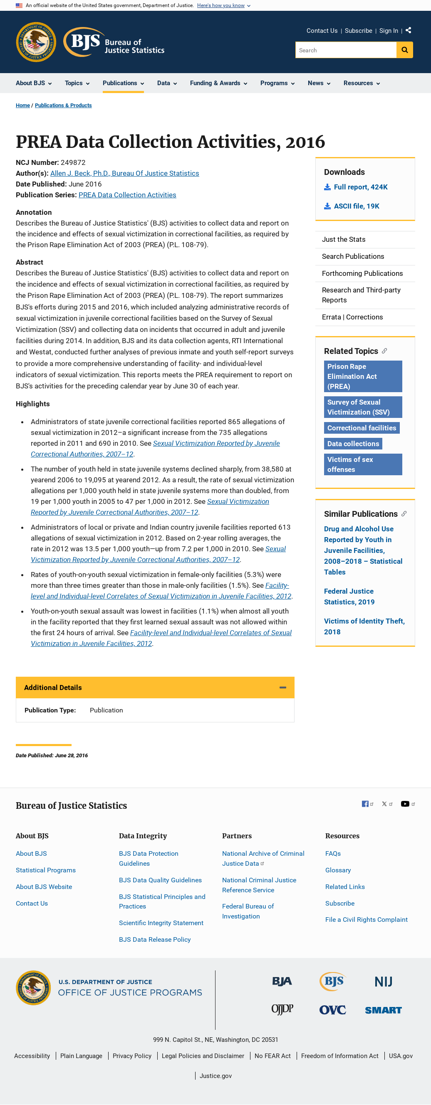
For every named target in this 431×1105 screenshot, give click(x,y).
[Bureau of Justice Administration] (282, 978)
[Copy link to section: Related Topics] (382, 350)
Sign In (388, 30)
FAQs (333, 853)
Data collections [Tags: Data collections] (353, 444)
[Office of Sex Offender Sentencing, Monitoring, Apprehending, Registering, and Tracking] (383, 1008)
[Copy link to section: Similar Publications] (402, 513)
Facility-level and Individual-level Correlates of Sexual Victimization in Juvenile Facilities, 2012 (161, 590)
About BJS (31, 853)
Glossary (338, 870)
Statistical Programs (46, 870)
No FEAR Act (273, 1056)
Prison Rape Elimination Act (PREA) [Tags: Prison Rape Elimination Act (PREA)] (352, 376)
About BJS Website (44, 887)
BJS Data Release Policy (155, 939)
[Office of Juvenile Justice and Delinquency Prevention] (282, 1012)
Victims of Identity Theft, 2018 (364, 626)
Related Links (345, 887)
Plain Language (81, 1056)
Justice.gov (216, 1076)
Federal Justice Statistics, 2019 (349, 596)
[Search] (345, 50)
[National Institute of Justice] (383, 978)
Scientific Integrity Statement (161, 923)
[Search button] (404, 50)
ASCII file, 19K (356, 206)
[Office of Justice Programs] (36, 42)
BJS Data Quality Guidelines (160, 880)
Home (23, 105)
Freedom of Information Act (340, 1056)
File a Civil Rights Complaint (366, 919)
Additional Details (53, 687)
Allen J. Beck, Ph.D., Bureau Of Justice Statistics (124, 173)
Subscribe (358, 30)
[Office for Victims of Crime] (333, 1010)
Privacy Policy (132, 1056)
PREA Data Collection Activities (127, 195)
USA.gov (401, 1056)
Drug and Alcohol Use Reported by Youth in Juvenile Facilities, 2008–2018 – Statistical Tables (363, 550)
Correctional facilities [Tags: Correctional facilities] (361, 428)
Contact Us (322, 30)
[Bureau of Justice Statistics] (333, 988)
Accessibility (32, 1056)
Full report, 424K (361, 187)
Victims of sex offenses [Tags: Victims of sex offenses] (350, 464)
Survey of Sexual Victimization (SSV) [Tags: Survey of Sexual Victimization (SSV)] (358, 407)
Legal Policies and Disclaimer (203, 1056)
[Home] (113, 42)
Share (411, 32)
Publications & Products (63, 105)
